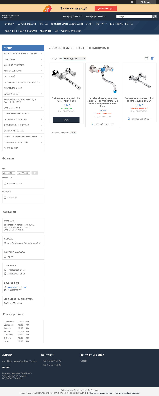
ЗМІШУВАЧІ (9, 59)
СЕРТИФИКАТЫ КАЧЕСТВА (68, 31)
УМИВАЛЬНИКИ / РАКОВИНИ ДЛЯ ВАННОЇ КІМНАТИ (20, 100)
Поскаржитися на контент (102, 393)
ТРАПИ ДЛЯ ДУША (13, 88)
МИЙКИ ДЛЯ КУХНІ (13, 71)
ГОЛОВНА (9, 24)
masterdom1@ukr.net (17, 287)
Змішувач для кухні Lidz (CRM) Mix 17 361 (66, 99)
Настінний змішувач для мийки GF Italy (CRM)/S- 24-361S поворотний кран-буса (103, 102)
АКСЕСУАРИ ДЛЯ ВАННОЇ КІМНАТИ (21, 53)
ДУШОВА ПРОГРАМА (14, 65)
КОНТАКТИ (101, 24)
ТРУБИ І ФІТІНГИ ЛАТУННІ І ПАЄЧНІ (20, 136)
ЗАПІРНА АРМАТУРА (14, 131)
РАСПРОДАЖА (11, 148)
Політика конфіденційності (127, 393)
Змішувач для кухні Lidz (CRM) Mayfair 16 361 (139, 99)
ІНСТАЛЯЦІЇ (9, 76)
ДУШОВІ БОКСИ (11, 94)
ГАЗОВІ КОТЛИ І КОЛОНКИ (16, 113)
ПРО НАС (43, 24)
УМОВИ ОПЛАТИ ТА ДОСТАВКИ (67, 24)
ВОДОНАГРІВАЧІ (12, 108)
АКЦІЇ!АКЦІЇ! (45, 31)
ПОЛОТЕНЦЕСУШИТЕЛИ (16, 142)
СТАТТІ (89, 24)
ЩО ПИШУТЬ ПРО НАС (121, 24)
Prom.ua (94, 390)
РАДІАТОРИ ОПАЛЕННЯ (15, 119)
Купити (66, 120)
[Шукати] (154, 16)
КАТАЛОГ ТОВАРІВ (26, 24)
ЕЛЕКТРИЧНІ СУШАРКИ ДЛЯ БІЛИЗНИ (22, 82)
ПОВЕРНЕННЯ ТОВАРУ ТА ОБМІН (20, 31)
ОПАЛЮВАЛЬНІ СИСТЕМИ (16, 125)
